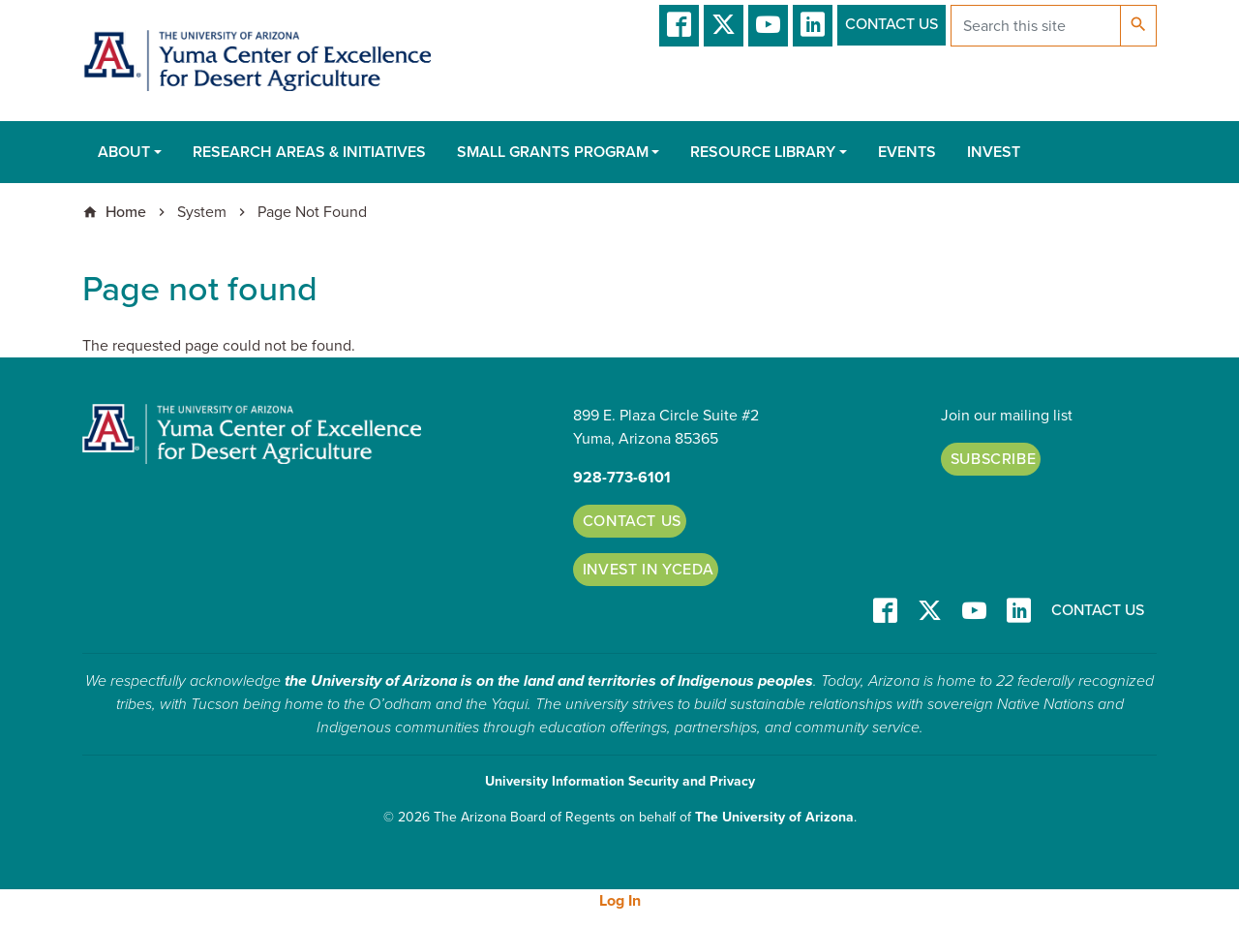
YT (768, 25)
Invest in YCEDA (648, 569)
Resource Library (762, 152)
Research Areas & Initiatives (309, 152)
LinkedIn (812, 25)
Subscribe (994, 459)
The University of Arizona (774, 817)
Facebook (679, 25)
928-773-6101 (622, 477)
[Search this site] (1036, 25)
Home (126, 212)
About (124, 152)
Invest (993, 152)
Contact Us (891, 24)
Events (907, 152)
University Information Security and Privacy (620, 781)
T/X (723, 25)
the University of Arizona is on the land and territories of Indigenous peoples (549, 681)
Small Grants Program (553, 152)
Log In (620, 901)
